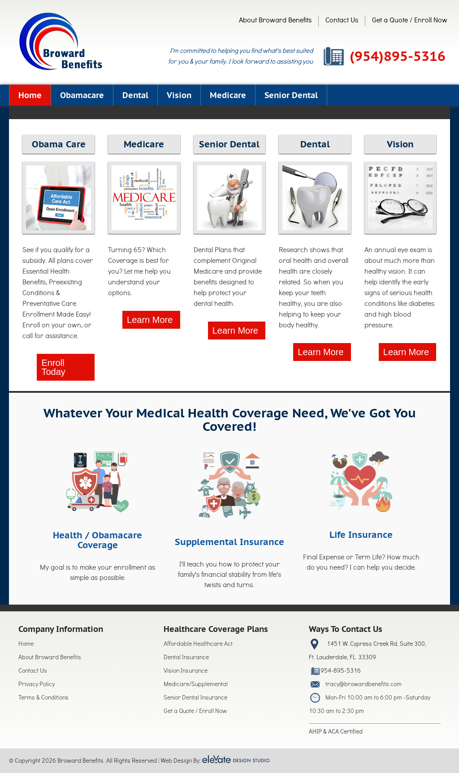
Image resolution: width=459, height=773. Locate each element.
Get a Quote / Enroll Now (409, 21)
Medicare (228, 95)
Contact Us (341, 21)
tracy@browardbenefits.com (363, 685)
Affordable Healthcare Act (198, 644)
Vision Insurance (186, 671)
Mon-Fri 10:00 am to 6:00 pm (363, 698)
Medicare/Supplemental (196, 685)
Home (30, 95)
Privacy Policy (36, 685)
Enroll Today (53, 367)
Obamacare (82, 95)
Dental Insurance (186, 658)
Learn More (150, 320)
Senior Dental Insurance (195, 698)
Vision (179, 95)
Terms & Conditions (43, 698)
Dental (135, 95)
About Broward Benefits (275, 21)
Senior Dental (291, 95)
